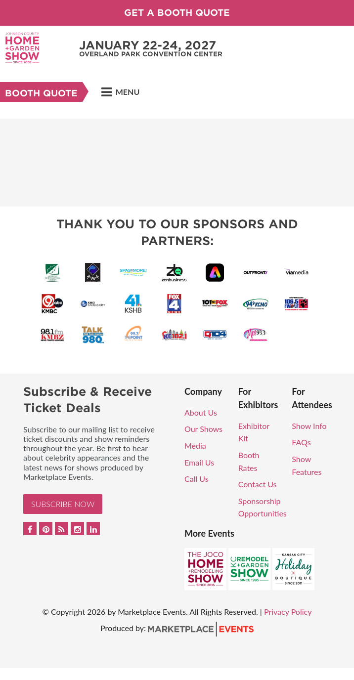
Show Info (309, 425)
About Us (200, 412)
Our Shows (203, 428)
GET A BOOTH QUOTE (177, 12)
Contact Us (257, 484)
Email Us (199, 462)
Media (195, 445)
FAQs (301, 442)
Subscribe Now (62, 504)
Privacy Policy (288, 611)
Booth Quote (41, 93)
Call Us (196, 478)
